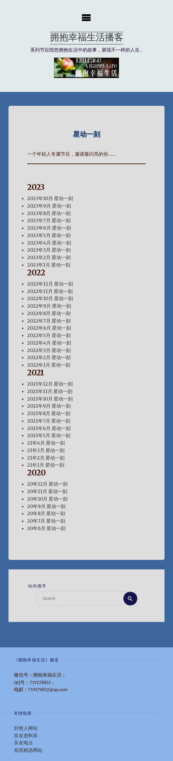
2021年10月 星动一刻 (50, 399)
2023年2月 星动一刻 (49, 257)
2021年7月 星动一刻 (48, 421)
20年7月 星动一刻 (46, 521)
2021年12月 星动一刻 (50, 384)
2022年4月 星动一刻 (49, 343)
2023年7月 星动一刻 (49, 221)
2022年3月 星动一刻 (49, 350)
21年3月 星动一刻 (46, 450)
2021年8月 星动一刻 (48, 413)
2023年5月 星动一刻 (49, 235)
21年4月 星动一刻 (46, 443)
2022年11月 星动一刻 (50, 291)
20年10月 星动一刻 (47, 499)
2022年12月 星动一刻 (50, 284)
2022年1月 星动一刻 (48, 365)
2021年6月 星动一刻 (49, 428)
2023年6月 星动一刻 (49, 228)
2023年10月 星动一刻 (50, 198)
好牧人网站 (26, 728)
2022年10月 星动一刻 (50, 299)
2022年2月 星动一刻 (49, 358)
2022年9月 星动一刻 (49, 306)
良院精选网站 (28, 750)
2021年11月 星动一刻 (49, 391)
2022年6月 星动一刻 (49, 328)
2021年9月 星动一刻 (49, 406)
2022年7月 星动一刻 (49, 321)
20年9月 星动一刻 (46, 506)
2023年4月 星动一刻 (49, 243)
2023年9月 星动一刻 (49, 206)
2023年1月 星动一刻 (48, 265)
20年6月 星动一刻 (46, 528)
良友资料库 (26, 736)
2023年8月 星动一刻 (49, 213)
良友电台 (23, 743)
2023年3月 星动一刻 (49, 250)
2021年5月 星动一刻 (48, 436)
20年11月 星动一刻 (47, 491)
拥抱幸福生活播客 (86, 38)
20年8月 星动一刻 (46, 514)
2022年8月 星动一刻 (49, 313)
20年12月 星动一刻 (47, 484)
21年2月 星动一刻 (46, 458)
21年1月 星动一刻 (45, 465)
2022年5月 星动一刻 (49, 335)
